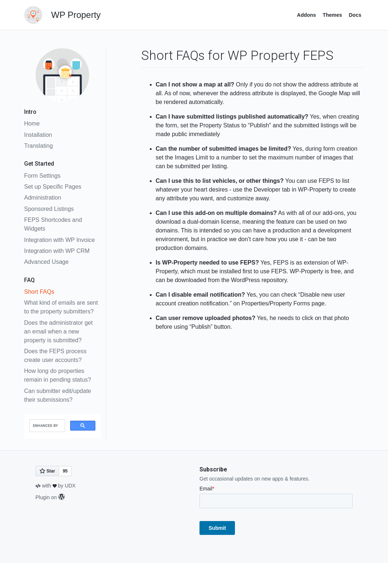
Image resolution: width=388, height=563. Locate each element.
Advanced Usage (46, 262)
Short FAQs (39, 292)
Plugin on (50, 497)
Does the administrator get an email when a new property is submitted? (58, 331)
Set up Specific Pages (52, 187)
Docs (355, 15)
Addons (306, 15)
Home (32, 123)
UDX (70, 486)
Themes (332, 15)
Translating (38, 146)
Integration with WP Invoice (59, 240)
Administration (42, 197)
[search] (46, 425)
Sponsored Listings (49, 209)
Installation (38, 135)
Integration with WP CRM (57, 251)
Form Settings (42, 176)
